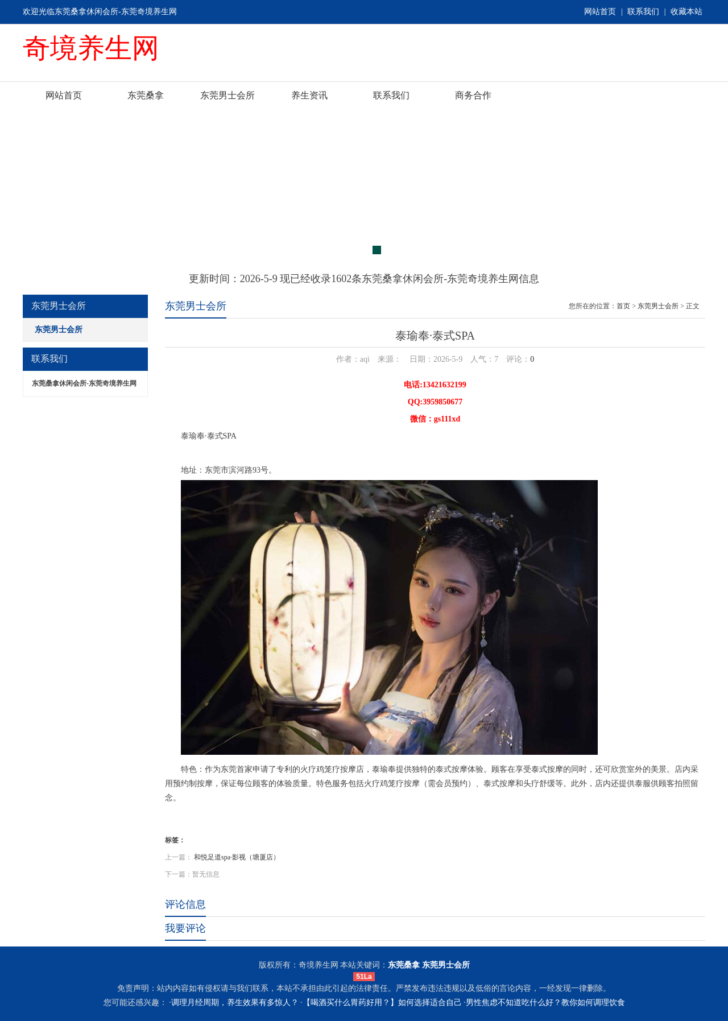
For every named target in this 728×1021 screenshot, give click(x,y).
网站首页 (600, 11)
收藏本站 (686, 11)
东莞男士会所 (227, 95)
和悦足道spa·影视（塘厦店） (237, 857)
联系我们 (643, 11)
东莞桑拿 (145, 95)
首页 (623, 306)
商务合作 (473, 95)
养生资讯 (309, 95)
